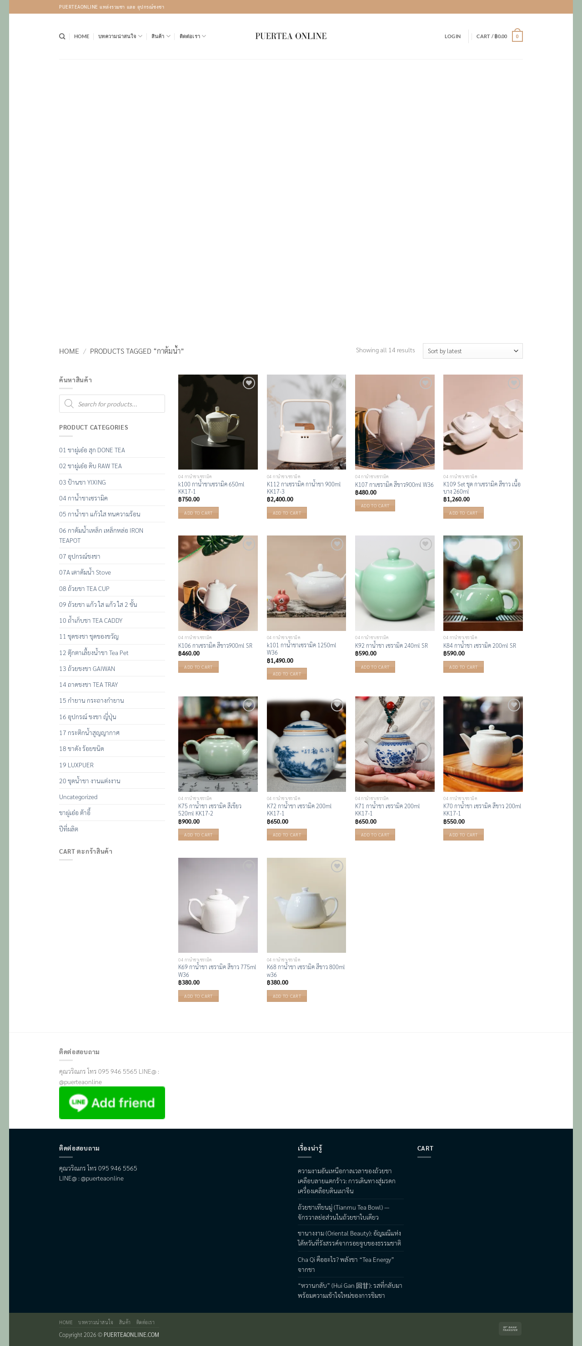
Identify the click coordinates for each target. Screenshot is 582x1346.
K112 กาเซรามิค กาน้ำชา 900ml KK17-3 (304, 487)
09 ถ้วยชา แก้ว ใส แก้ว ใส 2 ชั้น (98, 604)
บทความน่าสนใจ (120, 36)
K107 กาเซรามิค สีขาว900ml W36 (394, 484)
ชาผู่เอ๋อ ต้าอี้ (74, 812)
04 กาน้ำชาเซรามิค (83, 498)
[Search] (62, 36)
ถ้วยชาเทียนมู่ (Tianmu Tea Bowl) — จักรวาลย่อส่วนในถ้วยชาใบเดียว (344, 1212)
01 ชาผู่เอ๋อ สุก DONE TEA (92, 449)
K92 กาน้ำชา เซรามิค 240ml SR (391, 645)
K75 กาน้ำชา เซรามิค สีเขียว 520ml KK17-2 (209, 809)
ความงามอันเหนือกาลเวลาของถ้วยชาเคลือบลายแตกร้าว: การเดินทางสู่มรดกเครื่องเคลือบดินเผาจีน (347, 1180)
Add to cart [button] (198, 512)
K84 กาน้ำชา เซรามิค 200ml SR (479, 645)
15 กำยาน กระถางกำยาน (91, 700)
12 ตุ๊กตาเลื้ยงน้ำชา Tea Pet (94, 652)
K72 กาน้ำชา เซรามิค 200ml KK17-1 (299, 809)
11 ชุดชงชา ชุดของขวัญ (89, 636)
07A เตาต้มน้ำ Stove (85, 572)
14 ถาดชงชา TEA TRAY (88, 684)
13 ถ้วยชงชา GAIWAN (87, 668)
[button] (453, 36)
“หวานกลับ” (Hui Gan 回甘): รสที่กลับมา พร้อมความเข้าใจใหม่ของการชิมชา (350, 1290)
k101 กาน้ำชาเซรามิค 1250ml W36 (301, 648)
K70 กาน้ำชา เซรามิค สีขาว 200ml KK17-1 (482, 809)
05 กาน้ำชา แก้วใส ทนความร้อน (99, 514)
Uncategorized (78, 796)
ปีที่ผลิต (68, 829)
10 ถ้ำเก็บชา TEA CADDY (90, 620)
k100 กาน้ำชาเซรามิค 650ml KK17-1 (211, 487)
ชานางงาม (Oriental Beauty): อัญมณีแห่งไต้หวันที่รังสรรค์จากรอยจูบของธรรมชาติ (349, 1238)
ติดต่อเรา (193, 36)
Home (82, 36)
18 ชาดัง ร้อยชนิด (81, 748)
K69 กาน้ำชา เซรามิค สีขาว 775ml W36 (217, 970)
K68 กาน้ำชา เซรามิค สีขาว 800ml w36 (306, 970)
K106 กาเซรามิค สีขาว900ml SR (215, 645)
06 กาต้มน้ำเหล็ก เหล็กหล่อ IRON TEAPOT (101, 535)
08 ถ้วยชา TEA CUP (84, 588)
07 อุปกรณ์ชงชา (79, 556)
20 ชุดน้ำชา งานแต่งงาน (89, 780)
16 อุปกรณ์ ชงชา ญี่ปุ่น (87, 716)
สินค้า (161, 36)
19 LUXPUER (76, 765)
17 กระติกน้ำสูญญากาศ (89, 732)
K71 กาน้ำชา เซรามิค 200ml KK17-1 (387, 809)
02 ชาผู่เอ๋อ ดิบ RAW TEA (90, 465)
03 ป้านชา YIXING (82, 482)
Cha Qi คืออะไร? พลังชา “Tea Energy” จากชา (346, 1264)
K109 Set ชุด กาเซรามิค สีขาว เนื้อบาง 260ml (482, 487)
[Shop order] (473, 351)
